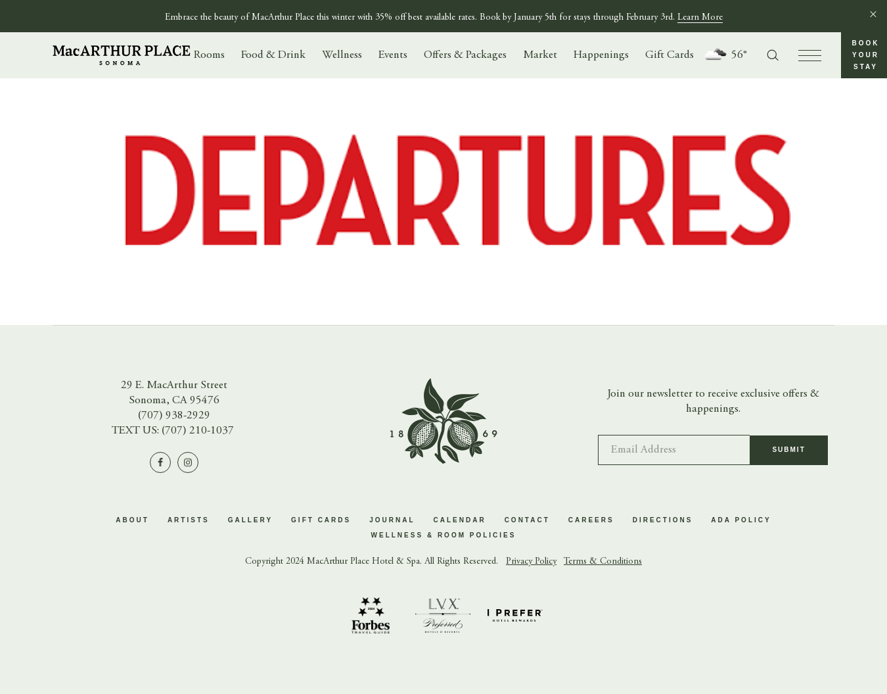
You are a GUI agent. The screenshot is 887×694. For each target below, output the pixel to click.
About (132, 520)
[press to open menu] (809, 55)
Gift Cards (669, 55)
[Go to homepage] (122, 55)
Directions (663, 520)
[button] (864, 55)
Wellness (342, 55)
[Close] (873, 14)
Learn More (700, 17)
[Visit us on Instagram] (187, 462)
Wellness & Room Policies (443, 535)
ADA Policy (741, 520)
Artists (189, 520)
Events (392, 55)
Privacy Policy (531, 561)
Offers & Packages (465, 55)
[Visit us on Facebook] (160, 462)
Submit (788, 456)
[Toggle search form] (773, 55)
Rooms (209, 55)
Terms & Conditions (603, 561)
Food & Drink (273, 55)
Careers (591, 520)
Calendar (460, 520)
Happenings (601, 55)
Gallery (250, 520)
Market (540, 55)
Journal (392, 520)
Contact (527, 520)
